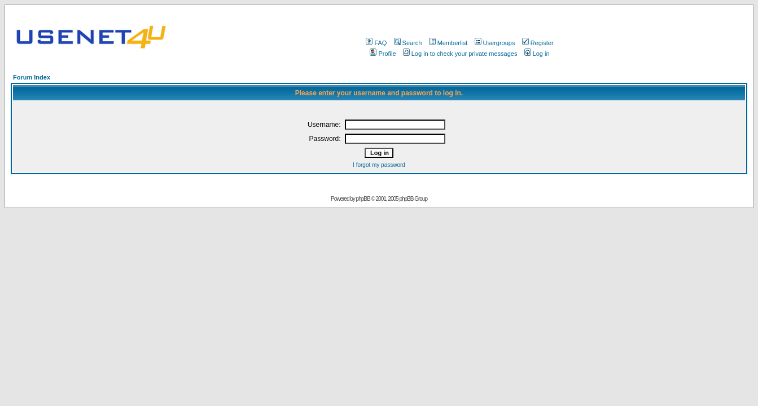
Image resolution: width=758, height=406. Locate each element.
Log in (537, 53)
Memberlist (448, 42)
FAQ (376, 42)
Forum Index (31, 77)
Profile (383, 53)
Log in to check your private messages (460, 53)
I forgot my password (379, 165)
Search (408, 42)
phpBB (363, 199)
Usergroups (495, 42)
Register (538, 42)
